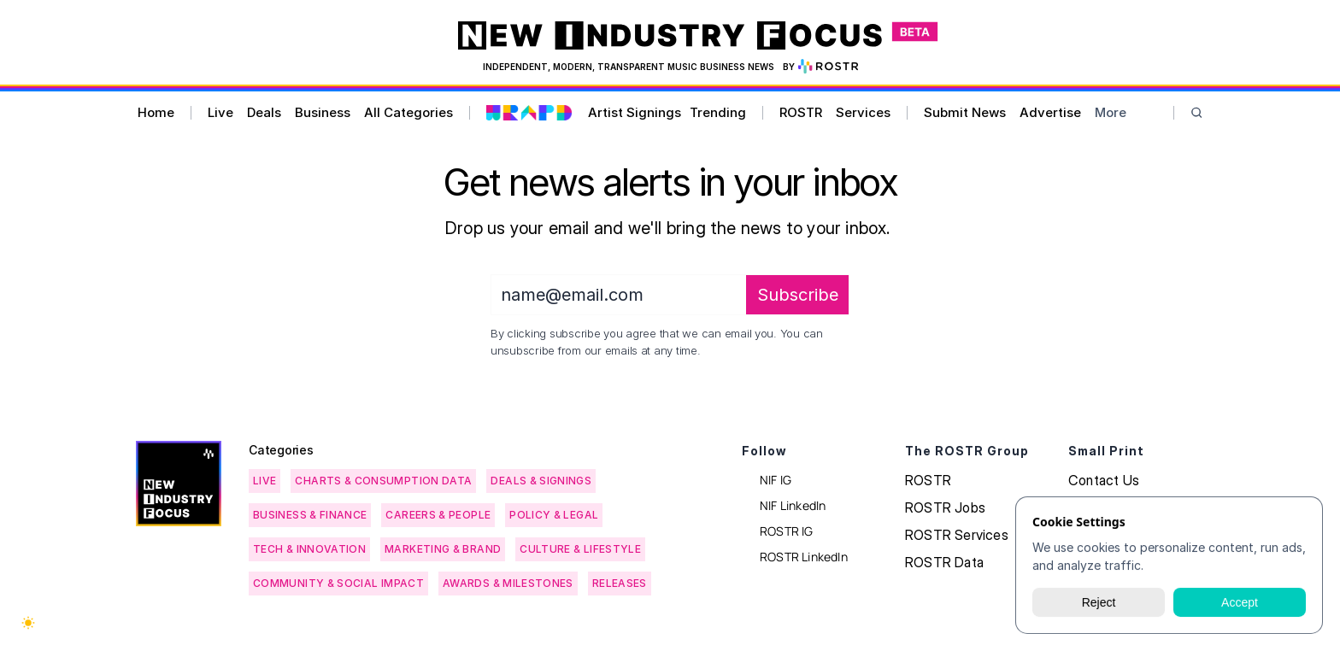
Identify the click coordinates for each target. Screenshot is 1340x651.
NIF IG (775, 480)
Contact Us (1103, 480)
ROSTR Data (944, 562)
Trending (718, 112)
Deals (264, 112)
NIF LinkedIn (793, 505)
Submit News (965, 112)
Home (156, 112)
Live (220, 112)
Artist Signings (634, 112)
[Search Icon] (1196, 113)
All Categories (408, 112)
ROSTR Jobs (945, 507)
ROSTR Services (956, 534)
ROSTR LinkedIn (804, 556)
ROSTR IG (787, 531)
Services (863, 112)
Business (322, 112)
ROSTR (800, 112)
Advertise (1050, 112)
